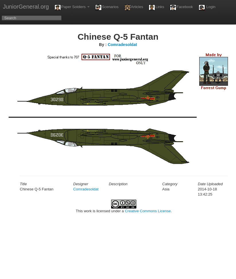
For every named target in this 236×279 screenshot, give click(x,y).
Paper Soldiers (72, 7)
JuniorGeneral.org (26, 6)
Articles (133, 7)
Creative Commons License (148, 211)
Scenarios (107, 7)
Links (156, 7)
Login (207, 7)
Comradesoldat (122, 44)
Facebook (181, 7)
